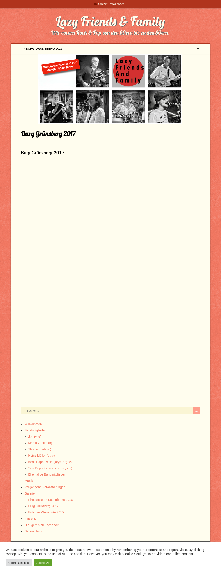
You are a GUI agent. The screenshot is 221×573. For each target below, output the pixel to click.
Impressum (32, 518)
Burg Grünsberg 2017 (43, 506)
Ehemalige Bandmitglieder (46, 474)
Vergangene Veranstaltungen (45, 487)
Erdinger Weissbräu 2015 (46, 512)
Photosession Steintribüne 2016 (50, 500)
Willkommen (33, 424)
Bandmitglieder (35, 430)
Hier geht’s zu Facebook (42, 525)
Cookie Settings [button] (18, 562)
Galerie (30, 493)
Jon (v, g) (34, 436)
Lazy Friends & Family (110, 21)
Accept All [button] (42, 562)
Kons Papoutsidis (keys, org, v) (50, 462)
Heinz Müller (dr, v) (41, 455)
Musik (29, 481)
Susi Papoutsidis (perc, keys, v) (50, 468)
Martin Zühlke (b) (40, 443)
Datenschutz (33, 531)
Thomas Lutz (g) (39, 449)
